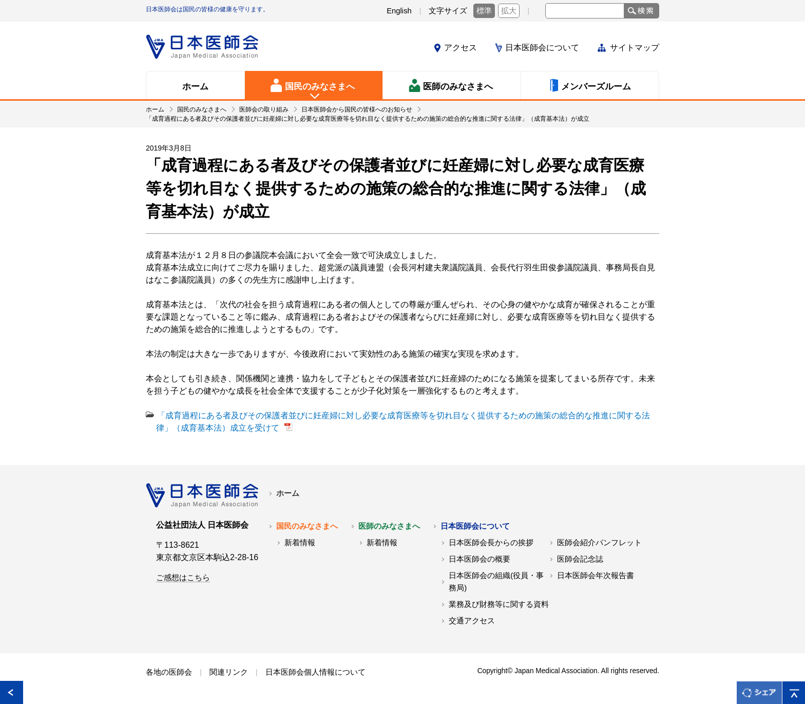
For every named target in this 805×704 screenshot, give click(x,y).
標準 (484, 11)
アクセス (460, 47)
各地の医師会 (169, 672)
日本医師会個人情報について (315, 672)
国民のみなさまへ (307, 526)
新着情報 (299, 543)
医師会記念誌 (580, 559)
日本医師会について (542, 47)
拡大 (508, 11)
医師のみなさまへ (389, 526)
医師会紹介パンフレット (599, 543)
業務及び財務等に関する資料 (499, 604)
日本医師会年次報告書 (595, 575)
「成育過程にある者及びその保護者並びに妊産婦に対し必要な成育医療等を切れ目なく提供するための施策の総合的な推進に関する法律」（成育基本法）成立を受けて (403, 421)
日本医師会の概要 (479, 559)
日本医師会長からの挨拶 (491, 543)
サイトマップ (634, 47)
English (399, 11)
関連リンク (228, 672)
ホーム (287, 493)
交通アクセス (472, 621)
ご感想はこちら (183, 577)
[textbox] (584, 10)
